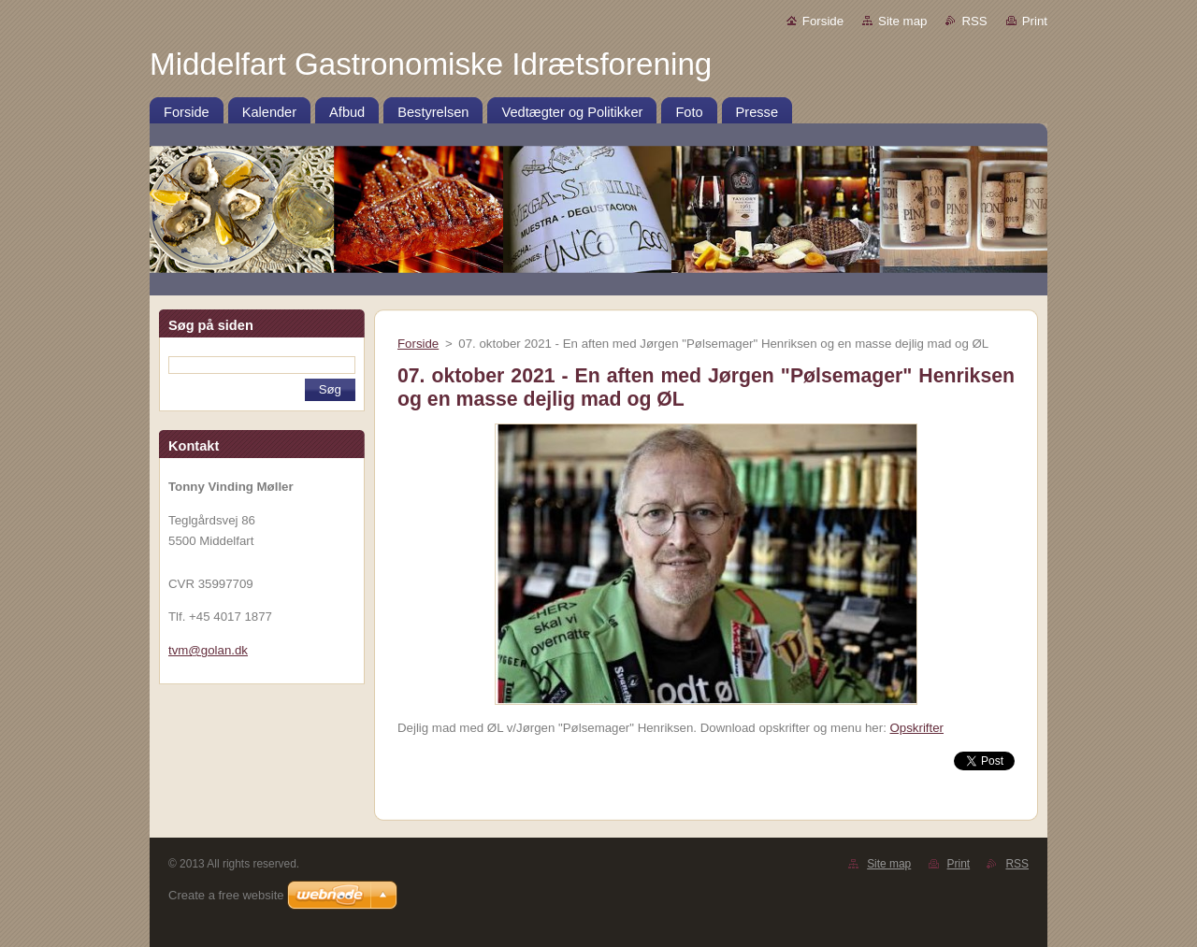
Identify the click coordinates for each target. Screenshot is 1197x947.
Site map (902, 21)
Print (1034, 21)
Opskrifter (917, 728)
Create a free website (226, 895)
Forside (823, 21)
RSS (974, 21)
